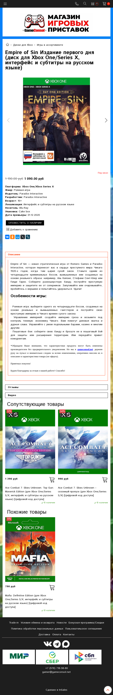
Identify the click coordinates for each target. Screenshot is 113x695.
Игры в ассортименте (50, 45)
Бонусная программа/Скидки (86, 623)
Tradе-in (14, 623)
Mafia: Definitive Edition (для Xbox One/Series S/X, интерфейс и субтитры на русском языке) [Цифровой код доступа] (29, 601)
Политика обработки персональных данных (37, 629)
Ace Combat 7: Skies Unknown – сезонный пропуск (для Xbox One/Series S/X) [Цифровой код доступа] (82, 491)
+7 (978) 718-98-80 (56, 668)
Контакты (68, 634)
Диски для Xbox (23, 45)
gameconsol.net (85, 349)
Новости (62, 623)
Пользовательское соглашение (83, 629)
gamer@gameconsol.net (56, 672)
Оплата (56, 634)
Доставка (44, 634)
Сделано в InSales (56, 690)
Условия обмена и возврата (37, 623)
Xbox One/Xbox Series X (38, 186)
